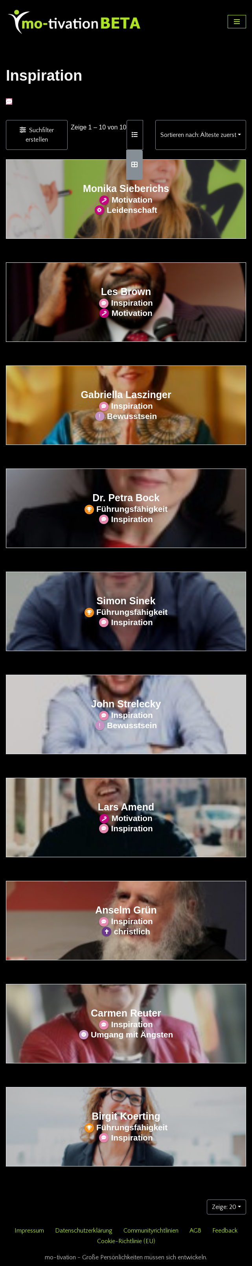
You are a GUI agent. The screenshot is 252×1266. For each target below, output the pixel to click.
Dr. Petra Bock (126, 497)
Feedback (224, 1230)
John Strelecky (126, 703)
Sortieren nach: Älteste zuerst (198, 134)
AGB (195, 1230)
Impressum (29, 1230)
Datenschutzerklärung (83, 1230)
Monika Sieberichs (126, 188)
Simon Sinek (126, 600)
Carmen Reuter (126, 1013)
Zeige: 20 (224, 1207)
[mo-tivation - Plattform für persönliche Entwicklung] (74, 22)
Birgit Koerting (126, 1116)
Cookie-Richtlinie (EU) (126, 1241)
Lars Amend (126, 806)
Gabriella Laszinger (126, 394)
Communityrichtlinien (150, 1230)
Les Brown (126, 291)
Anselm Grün (126, 909)
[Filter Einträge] (37, 135)
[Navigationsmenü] (237, 21)
